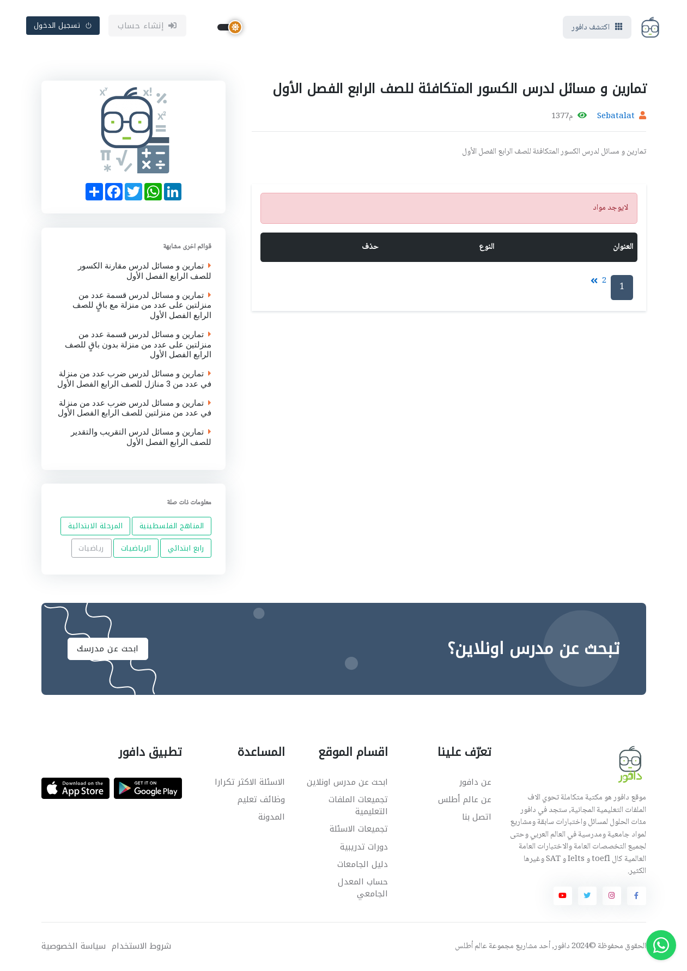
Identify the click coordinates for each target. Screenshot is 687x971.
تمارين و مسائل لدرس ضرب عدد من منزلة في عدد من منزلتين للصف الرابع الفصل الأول (134, 408)
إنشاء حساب (147, 25)
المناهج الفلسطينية (171, 526)
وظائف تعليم (261, 799)
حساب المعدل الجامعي (363, 888)
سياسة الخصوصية (73, 946)
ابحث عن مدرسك (108, 648)
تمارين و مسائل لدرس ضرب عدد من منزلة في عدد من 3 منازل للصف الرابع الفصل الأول (134, 379)
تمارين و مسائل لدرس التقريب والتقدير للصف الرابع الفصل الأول (141, 437)
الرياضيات (135, 548)
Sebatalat (616, 116)
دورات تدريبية (364, 846)
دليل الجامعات (362, 864)
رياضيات (91, 548)
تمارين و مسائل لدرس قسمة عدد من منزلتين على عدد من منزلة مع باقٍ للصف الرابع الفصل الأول (141, 305)
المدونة (271, 817)
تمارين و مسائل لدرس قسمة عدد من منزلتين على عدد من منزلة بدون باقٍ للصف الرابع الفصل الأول (138, 344)
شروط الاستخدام (141, 946)
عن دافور (475, 782)
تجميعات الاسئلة (359, 828)
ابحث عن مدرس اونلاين (347, 782)
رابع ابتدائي (185, 548)
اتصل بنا (476, 817)
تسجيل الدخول (63, 25)
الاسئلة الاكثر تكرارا (250, 782)
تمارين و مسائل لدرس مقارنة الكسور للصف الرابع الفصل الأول (144, 271)
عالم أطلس (471, 946)
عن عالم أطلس (464, 799)
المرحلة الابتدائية (95, 526)
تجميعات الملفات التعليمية (358, 806)
